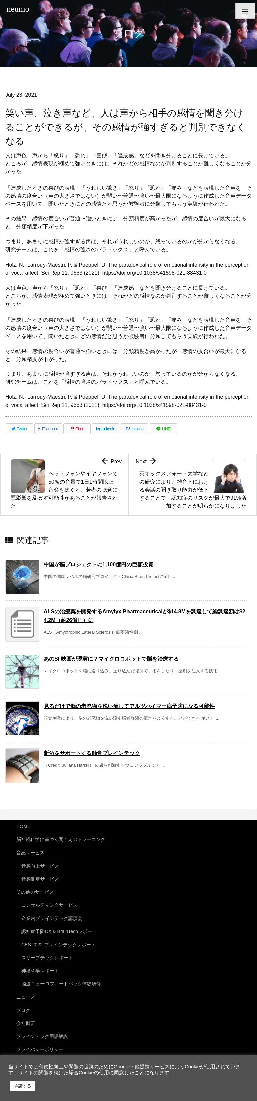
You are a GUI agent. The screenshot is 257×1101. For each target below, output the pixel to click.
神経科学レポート (40, 970)
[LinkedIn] (105, 428)
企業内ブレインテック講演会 (51, 918)
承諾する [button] (22, 1085)
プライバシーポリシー (39, 1049)
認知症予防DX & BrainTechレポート (59, 931)
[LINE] (163, 428)
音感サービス (30, 852)
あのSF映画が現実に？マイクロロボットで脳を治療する (111, 659)
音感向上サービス (40, 866)
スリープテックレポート (47, 957)
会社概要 (25, 1023)
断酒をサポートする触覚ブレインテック (92, 753)
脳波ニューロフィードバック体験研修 (61, 983)
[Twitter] (19, 428)
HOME (23, 826)
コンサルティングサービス (49, 905)
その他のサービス (35, 892)
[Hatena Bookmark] (134, 428)
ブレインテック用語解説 (42, 1036)
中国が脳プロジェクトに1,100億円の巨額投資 (98, 564)
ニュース (25, 997)
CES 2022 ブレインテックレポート (58, 944)
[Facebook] (48, 428)
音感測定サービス (40, 879)
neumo (18, 8)
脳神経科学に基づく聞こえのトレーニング (60, 839)
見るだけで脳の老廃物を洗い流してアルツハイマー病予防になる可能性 (129, 706)
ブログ (23, 1010)
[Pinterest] (77, 428)
